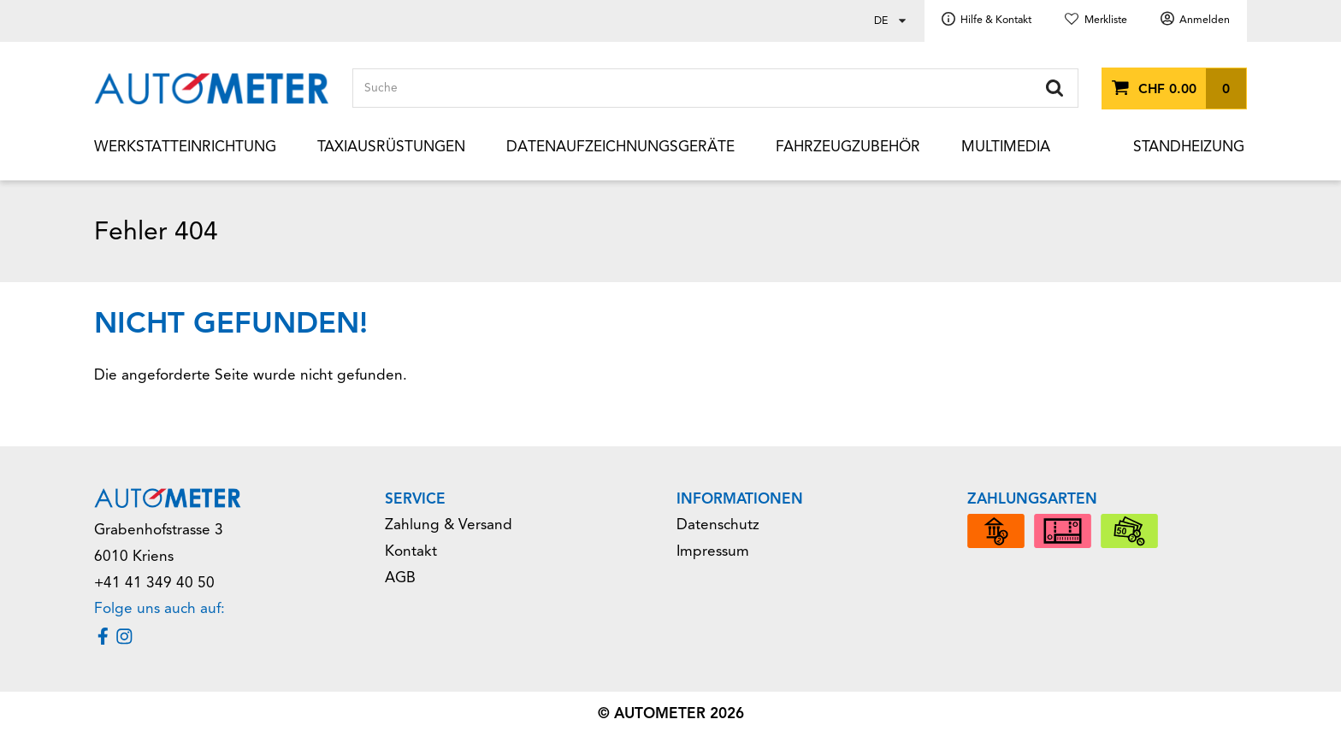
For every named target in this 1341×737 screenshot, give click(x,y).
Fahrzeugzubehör (848, 147)
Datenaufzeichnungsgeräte (620, 147)
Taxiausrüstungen (391, 147)
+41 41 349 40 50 (154, 583)
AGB (400, 578)
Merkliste (1105, 20)
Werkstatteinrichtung (185, 147)
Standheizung (1188, 147)
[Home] (211, 88)
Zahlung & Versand (448, 525)
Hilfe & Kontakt (995, 20)
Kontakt (411, 551)
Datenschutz (717, 525)
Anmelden (1204, 20)
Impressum (712, 551)
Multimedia (1005, 147)
